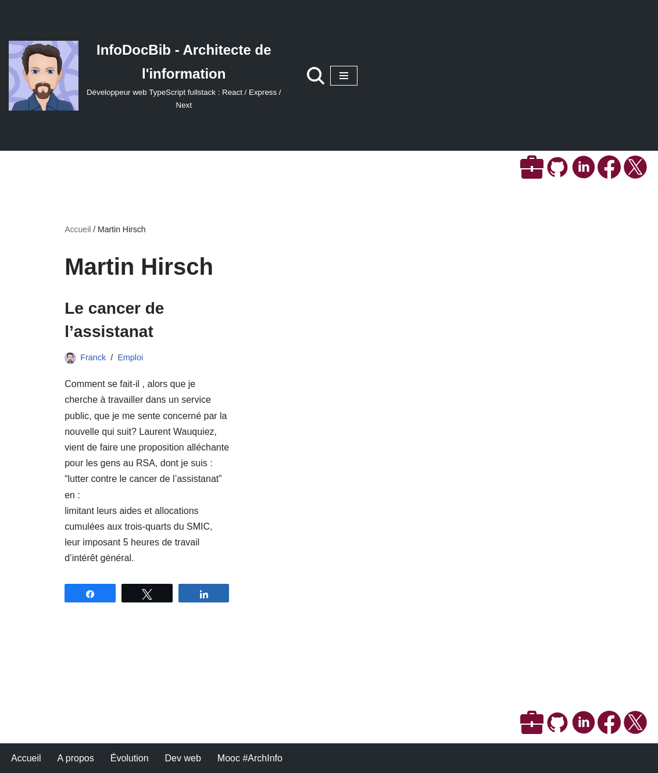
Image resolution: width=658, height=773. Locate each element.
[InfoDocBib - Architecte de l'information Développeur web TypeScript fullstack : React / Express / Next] (146, 75)
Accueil (78, 229)
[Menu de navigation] (343, 76)
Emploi (130, 357)
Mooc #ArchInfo (249, 758)
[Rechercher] (315, 75)
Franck (93, 357)
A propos (76, 758)
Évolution (129, 758)
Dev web (183, 758)
